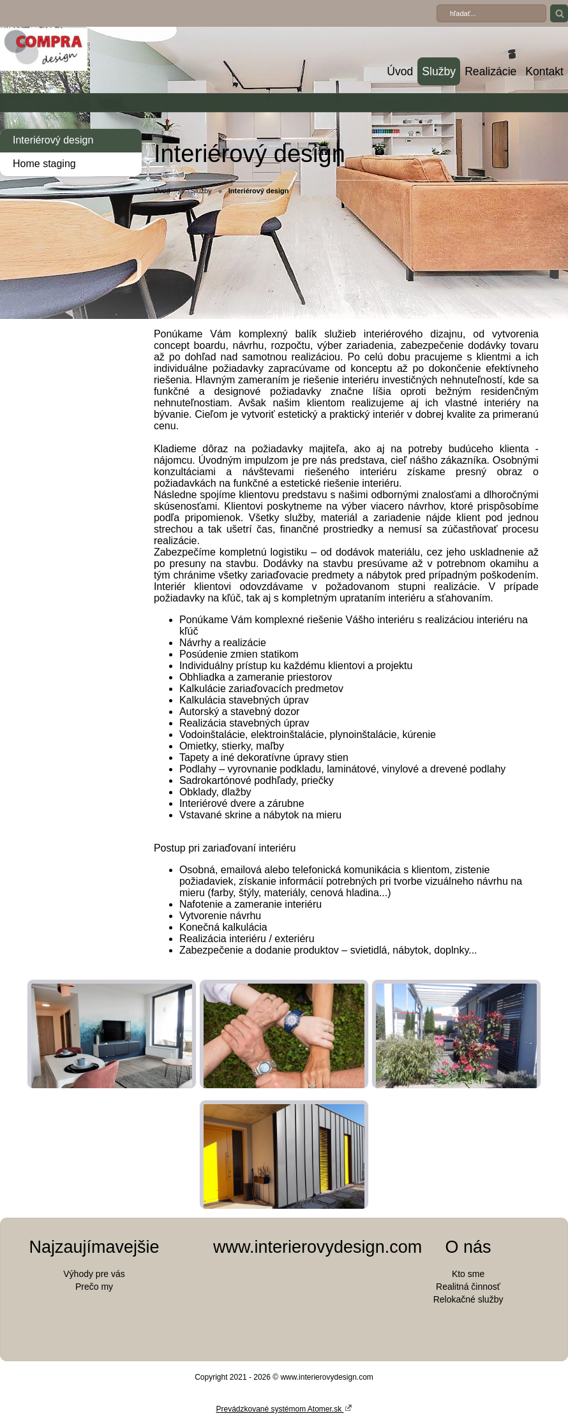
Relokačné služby (468, 1299)
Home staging (44, 163)
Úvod (400, 71)
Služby (439, 71)
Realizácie (490, 71)
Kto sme (468, 1274)
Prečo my (94, 1286)
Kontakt (544, 71)
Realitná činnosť (468, 1286)
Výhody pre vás (94, 1274)
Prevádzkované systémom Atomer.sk (284, 1408)
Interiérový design (53, 140)
